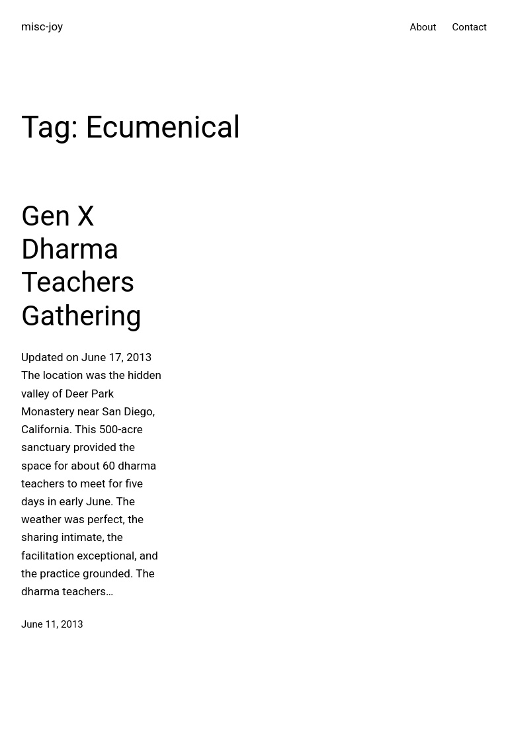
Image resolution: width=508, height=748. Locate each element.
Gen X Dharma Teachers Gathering (81, 266)
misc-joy (42, 26)
